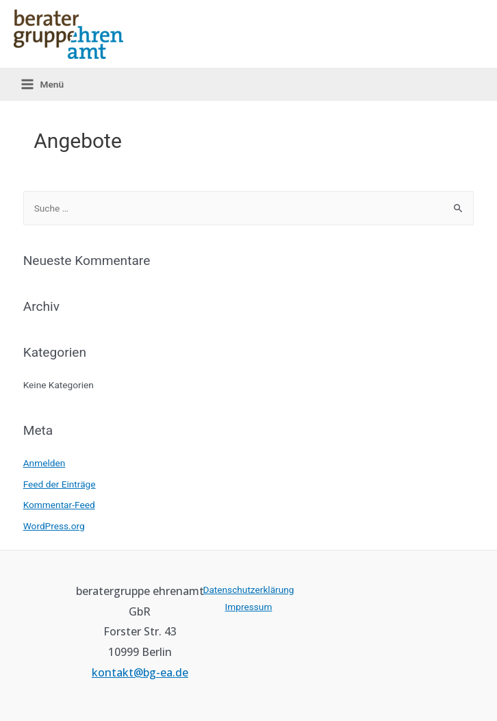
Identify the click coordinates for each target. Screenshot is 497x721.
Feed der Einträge (59, 484)
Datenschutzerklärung (248, 589)
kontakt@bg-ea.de (140, 672)
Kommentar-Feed (59, 504)
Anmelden (44, 462)
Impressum (248, 606)
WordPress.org (54, 525)
